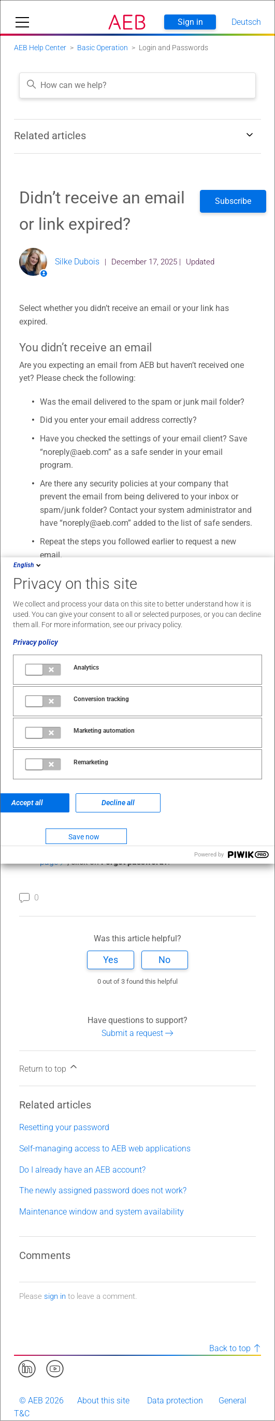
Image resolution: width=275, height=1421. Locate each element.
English (27, 565)
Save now (83, 837)
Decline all (118, 802)
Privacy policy (35, 642)
